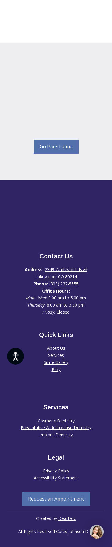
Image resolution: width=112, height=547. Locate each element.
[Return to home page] (55, 217)
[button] (56, 147)
